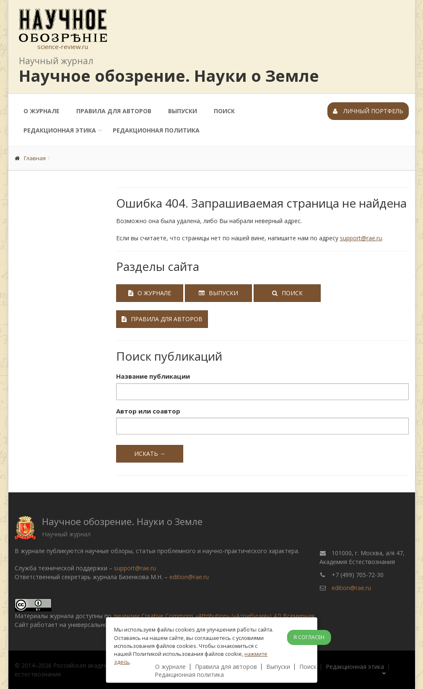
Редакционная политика (156, 130)
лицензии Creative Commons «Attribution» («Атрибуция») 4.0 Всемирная (213, 616)
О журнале (41, 111)
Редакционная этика (59, 130)
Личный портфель (368, 111)
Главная (35, 158)
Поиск (224, 111)
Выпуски (182, 111)
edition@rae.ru (189, 577)
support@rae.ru (361, 238)
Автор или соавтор (148, 411)
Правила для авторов (113, 111)
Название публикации (153, 376)
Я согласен (308, 637)
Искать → (150, 454)
